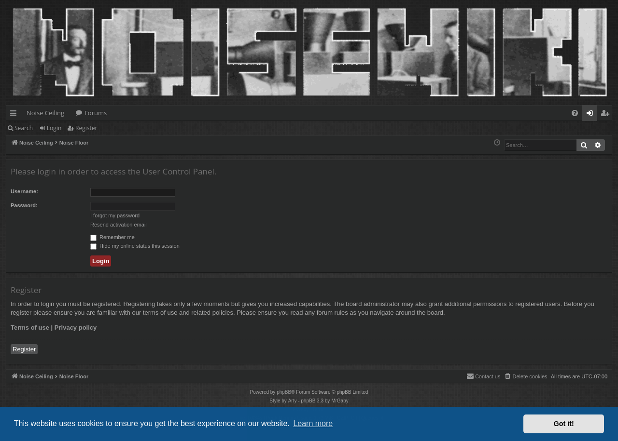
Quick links (15, 114)
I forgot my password (115, 215)
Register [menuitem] (607, 114)
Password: (24, 205)
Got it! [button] (564, 424)
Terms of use (30, 327)
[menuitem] (574, 113)
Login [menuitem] (591, 114)
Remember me (112, 237)
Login (54, 128)
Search (23, 128)
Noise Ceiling (45, 112)
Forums (95, 112)
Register (86, 128)
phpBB (284, 392)
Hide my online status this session (135, 246)
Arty (292, 400)
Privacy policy (76, 327)
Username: (24, 191)
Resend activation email (118, 224)
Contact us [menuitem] (483, 376)
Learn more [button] (313, 423)
